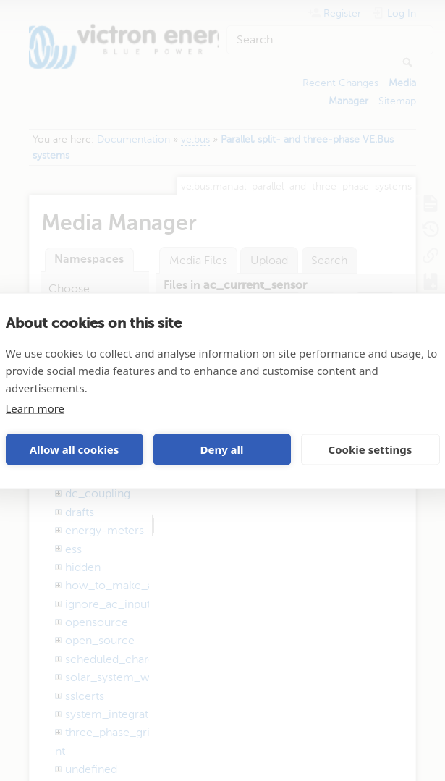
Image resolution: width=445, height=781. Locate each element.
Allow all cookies (74, 449)
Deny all (221, 449)
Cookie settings (370, 449)
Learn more (35, 407)
